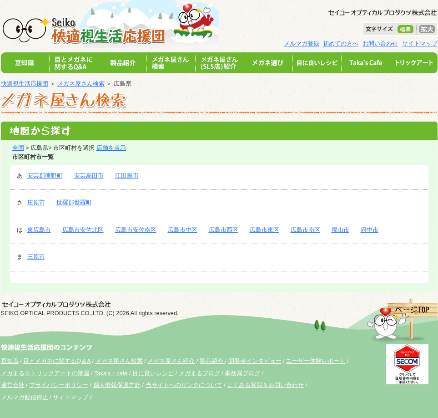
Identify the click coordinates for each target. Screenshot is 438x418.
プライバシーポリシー (58, 385)
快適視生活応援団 (24, 83)
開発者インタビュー (255, 360)
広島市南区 (305, 229)
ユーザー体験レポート (315, 360)
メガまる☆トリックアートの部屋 (45, 373)
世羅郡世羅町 (74, 202)
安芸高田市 (89, 175)
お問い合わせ (380, 43)
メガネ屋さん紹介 (171, 360)
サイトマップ (420, 43)
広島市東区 (264, 229)
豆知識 (10, 360)
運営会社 (13, 385)
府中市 (369, 229)
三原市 (36, 256)
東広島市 (39, 229)
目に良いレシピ (153, 373)
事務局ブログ (242, 373)
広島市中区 (182, 229)
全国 (18, 147)
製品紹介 (212, 360)
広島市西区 (223, 229)
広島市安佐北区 (83, 229)
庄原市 (36, 202)
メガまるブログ (199, 373)
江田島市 (127, 175)
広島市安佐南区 (135, 229)
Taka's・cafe (110, 373)
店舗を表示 (111, 147)
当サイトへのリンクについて (184, 385)
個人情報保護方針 (117, 385)
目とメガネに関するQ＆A (57, 360)
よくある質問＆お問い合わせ (265, 385)
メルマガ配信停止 (24, 397)
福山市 (340, 229)
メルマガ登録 (301, 43)
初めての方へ (340, 43)
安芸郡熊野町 (45, 175)
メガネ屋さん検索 (81, 83)
